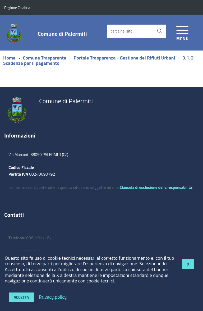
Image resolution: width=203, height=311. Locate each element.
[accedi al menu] (182, 32)
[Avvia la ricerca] (159, 31)
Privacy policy (53, 296)
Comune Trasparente (44, 57)
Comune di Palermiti (62, 33)
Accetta (21, 297)
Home (9, 57)
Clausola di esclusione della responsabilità (156, 187)
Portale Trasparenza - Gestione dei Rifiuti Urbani (124, 57)
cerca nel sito (121, 31)
